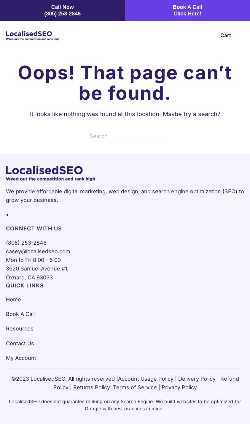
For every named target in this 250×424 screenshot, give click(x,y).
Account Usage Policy (145, 379)
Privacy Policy (179, 387)
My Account (21, 358)
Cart (225, 35)
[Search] (125, 136)
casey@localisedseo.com (38, 251)
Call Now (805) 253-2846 (62, 10)
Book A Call (20, 314)
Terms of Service (135, 387)
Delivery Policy (197, 379)
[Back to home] (32, 36)
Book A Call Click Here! (187, 10)
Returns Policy (91, 387)
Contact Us (20, 343)
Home (13, 299)
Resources (20, 328)
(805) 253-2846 (26, 243)
